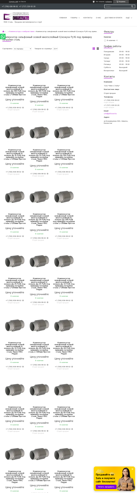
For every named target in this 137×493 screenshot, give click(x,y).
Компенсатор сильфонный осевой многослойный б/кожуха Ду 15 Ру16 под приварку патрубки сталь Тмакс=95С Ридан (14, 155)
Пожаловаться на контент (76, 491)
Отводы (39, 465)
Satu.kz (79, 488)
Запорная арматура (44, 462)
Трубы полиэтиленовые (79, 462)
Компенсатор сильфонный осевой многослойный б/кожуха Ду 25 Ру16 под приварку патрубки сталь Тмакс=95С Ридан (62, 219)
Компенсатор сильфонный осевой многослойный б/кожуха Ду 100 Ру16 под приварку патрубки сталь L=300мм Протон (14, 91)
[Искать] (132, 6)
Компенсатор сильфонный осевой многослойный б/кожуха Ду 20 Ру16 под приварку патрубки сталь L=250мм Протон (62, 155)
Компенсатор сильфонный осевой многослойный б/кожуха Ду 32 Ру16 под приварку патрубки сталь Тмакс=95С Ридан (14, 284)
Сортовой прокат (9, 465)
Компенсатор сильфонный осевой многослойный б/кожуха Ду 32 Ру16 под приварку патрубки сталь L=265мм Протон (86, 219)
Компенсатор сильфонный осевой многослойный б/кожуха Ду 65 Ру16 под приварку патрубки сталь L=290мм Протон (38, 348)
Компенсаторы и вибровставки (21, 31)
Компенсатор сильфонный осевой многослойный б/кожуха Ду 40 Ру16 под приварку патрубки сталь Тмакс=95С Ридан (62, 284)
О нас (98, 18)
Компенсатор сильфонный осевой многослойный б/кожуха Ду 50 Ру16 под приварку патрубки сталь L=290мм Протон (86, 284)
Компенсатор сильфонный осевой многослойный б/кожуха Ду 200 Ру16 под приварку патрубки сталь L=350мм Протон (14, 219)
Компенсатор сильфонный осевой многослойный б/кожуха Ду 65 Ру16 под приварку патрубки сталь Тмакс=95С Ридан (62, 348)
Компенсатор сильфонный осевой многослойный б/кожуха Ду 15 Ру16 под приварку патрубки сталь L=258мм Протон (86, 91)
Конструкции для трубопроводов (83, 465)
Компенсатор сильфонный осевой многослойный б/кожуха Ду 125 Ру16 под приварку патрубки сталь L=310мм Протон (62, 91)
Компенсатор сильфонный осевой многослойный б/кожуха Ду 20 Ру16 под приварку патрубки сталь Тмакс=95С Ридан (86, 155)
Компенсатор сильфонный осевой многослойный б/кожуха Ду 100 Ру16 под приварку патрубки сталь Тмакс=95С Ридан (38, 91)
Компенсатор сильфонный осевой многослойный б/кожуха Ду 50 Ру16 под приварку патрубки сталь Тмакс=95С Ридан (14, 348)
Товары (73, 18)
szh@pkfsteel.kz (110, 113)
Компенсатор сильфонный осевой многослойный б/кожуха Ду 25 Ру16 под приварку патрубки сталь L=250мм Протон (38, 219)
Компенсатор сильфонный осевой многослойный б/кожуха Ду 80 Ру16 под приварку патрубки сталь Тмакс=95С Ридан (14, 412)
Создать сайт (13, 2)
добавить (108, 2)
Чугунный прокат (9, 468)
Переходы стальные (44, 477)
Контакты (87, 18)
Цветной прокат (8, 462)
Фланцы (39, 471)
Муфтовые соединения (45, 468)
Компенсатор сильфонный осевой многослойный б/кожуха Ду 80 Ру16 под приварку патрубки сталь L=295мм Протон (86, 348)
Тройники (40, 474)
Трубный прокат (8, 474)
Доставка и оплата (113, 18)
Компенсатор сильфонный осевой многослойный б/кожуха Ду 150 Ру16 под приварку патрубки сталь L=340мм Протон (38, 155)
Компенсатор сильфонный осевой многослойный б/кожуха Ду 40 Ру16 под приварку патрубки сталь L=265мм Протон (38, 284)
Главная (63, 18)
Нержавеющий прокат (11, 471)
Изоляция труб (76, 468)
